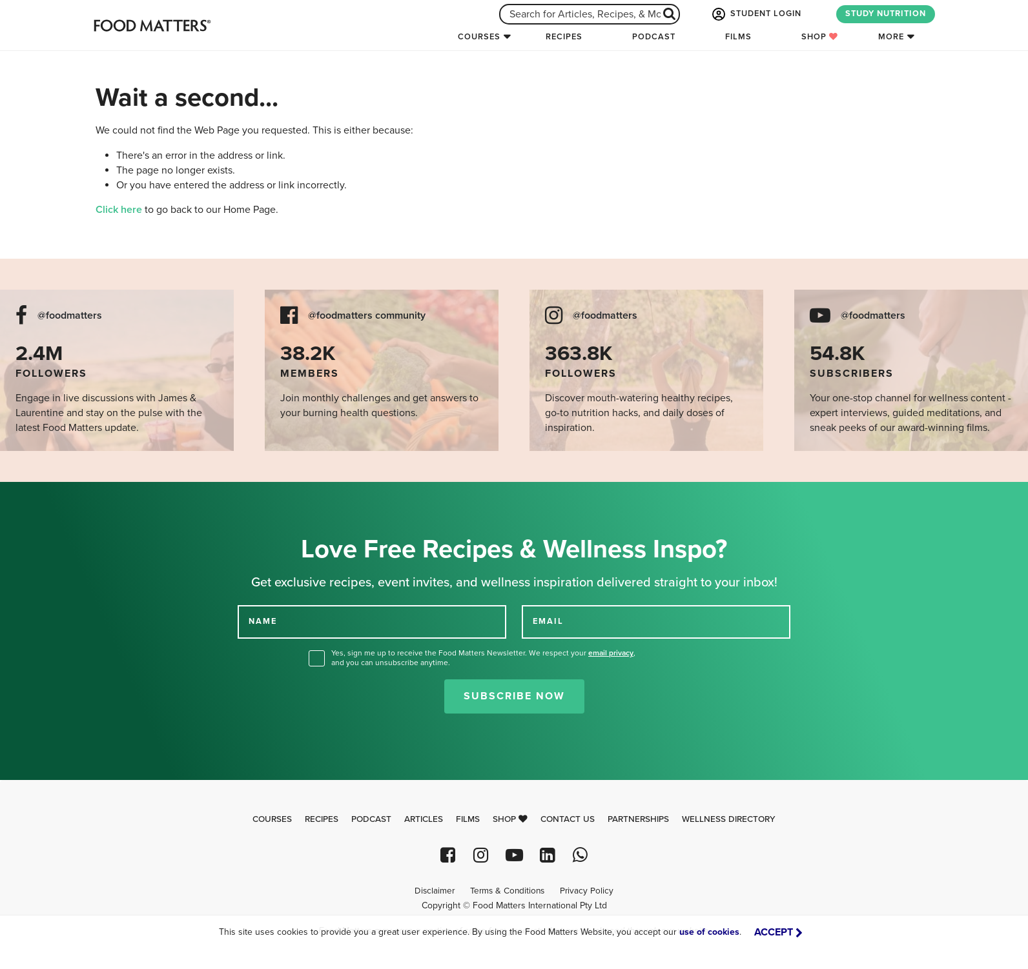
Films (738, 37)
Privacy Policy (586, 891)
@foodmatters (69, 316)
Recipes (564, 37)
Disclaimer (435, 891)
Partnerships (638, 819)
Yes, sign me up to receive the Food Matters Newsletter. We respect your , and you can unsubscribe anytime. (483, 657)
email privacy (610, 652)
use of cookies (709, 931)
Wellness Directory (729, 819)
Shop (819, 37)
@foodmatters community (367, 316)
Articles (423, 819)
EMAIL (548, 621)
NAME (263, 621)
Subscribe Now (514, 696)
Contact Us (567, 819)
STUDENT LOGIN (755, 14)
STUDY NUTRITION (885, 13)
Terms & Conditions (507, 891)
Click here (119, 209)
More (891, 37)
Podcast (653, 37)
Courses (479, 37)
